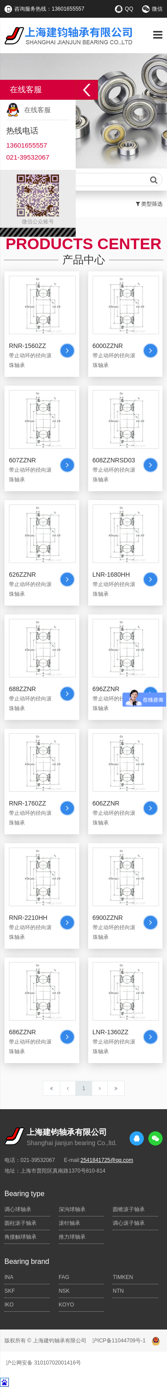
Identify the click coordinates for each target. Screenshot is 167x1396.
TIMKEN (123, 1277)
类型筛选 (149, 204)
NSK (64, 1291)
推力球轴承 (72, 1237)
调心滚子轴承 (129, 1223)
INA (8, 1277)
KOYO (66, 1305)
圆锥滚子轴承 (129, 1209)
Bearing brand (26, 1261)
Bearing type (24, 1193)
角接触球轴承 (20, 1237)
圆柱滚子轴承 (20, 1223)
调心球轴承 (17, 1209)
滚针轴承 (69, 1223)
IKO (9, 1305)
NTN (118, 1291)
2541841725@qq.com (107, 1160)
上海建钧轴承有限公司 (59, 1340)
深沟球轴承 (72, 1209)
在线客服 (37, 109)
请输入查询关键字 (83, 179)
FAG (64, 1277)
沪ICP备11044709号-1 (119, 1340)
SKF (9, 1291)
